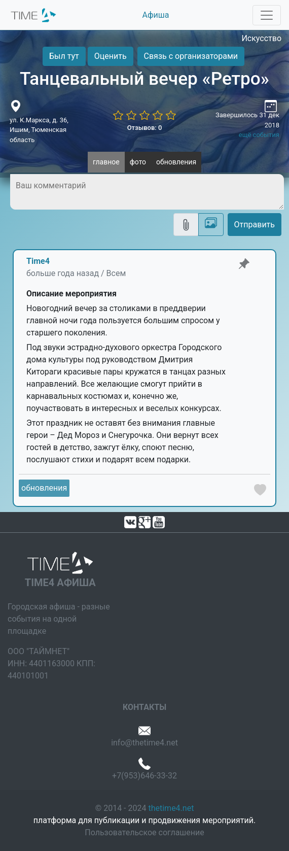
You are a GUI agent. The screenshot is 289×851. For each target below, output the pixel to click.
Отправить (254, 224)
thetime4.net (171, 808)
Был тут (64, 56)
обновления (176, 162)
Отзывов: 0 (144, 127)
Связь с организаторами (191, 56)
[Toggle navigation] (266, 15)
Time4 (38, 261)
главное (106, 162)
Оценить (110, 56)
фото (138, 162)
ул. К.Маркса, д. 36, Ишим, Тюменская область (39, 130)
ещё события (259, 135)
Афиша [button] (155, 15)
